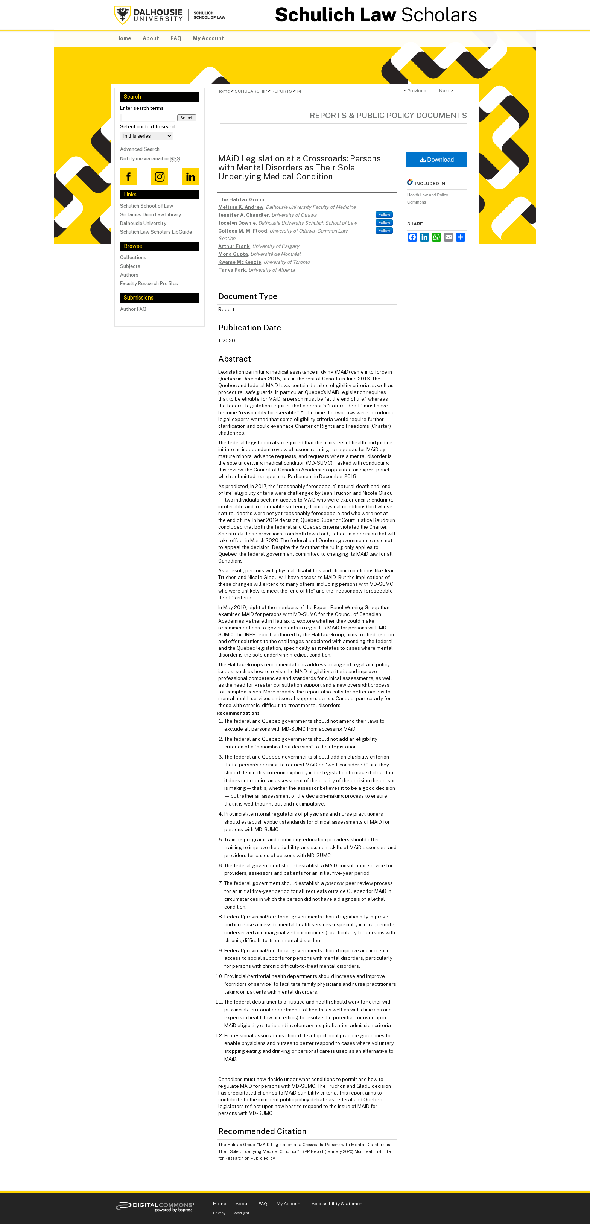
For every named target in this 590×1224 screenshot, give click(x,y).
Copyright (241, 1212)
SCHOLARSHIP (251, 91)
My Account (289, 1203)
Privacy (219, 1212)
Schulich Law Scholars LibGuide (156, 232)
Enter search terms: (142, 108)
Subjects (130, 266)
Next (444, 90)
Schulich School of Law (146, 206)
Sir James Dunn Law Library (150, 214)
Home (223, 91)
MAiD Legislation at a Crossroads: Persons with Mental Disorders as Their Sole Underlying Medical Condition (299, 167)
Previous (417, 90)
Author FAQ (133, 309)
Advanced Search (140, 149)
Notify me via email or (150, 158)
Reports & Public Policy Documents (388, 115)
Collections (133, 257)
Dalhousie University (143, 223)
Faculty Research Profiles (149, 283)
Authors (129, 275)
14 (299, 91)
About (242, 1203)
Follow (384, 214)
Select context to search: (149, 126)
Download (437, 160)
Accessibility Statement (338, 1203)
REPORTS (282, 91)
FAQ (263, 1203)
